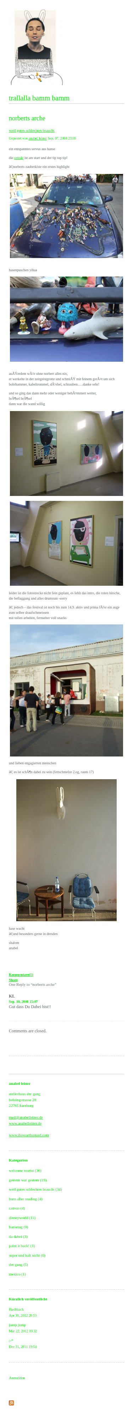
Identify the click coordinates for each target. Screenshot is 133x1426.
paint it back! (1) (22, 1246)
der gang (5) (18, 1264)
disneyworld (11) (22, 1217)
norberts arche (27, 118)
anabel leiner (38, 138)
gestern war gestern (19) (28, 1180)
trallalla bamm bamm (39, 98)
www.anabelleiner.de (25, 1123)
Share (13, 980)
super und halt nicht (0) (27, 1255)
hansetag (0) (18, 1227)
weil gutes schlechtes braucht (32, 130)
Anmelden (17, 1378)
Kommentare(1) (21, 975)
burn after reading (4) (25, 1199)
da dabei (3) (18, 1236)
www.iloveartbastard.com (29, 1135)
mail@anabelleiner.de (26, 1117)
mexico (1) (17, 1274)
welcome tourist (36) (25, 1170)
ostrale (19, 158)
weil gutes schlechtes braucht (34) (35, 1189)
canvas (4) (17, 1208)
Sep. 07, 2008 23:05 (62, 138)
